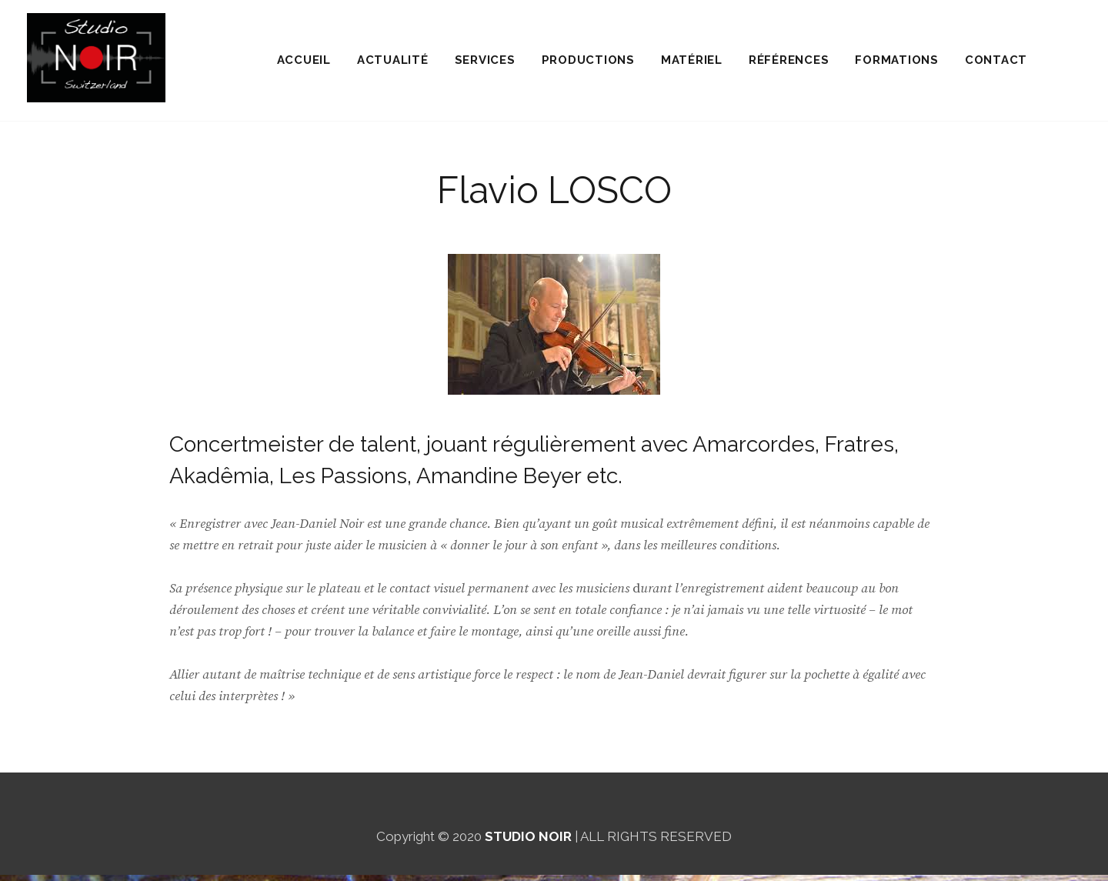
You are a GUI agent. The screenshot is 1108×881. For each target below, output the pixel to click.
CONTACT (996, 63)
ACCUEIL (304, 63)
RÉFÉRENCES (789, 63)
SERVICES (485, 63)
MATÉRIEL (692, 63)
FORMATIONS (897, 63)
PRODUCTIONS (588, 63)
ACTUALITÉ (393, 63)
